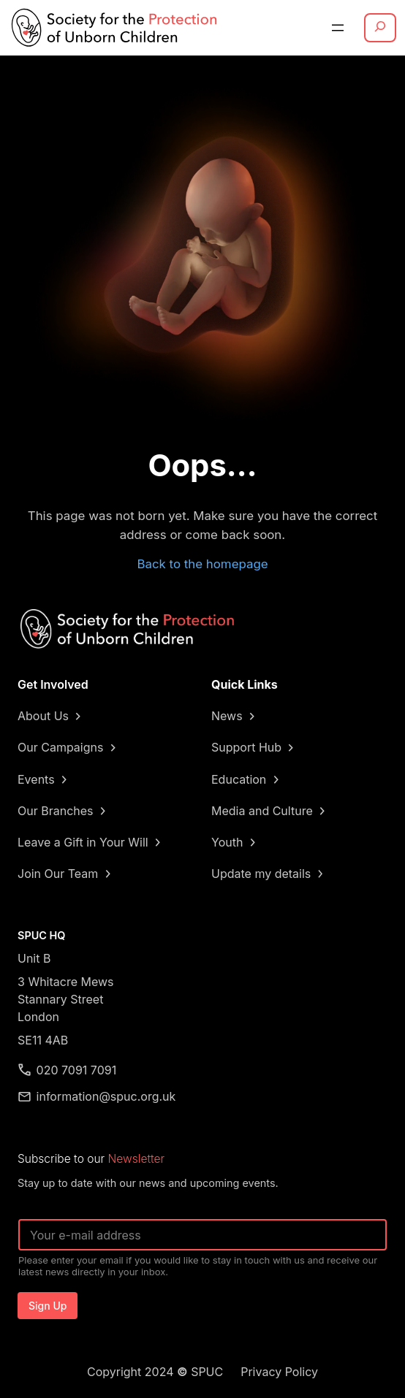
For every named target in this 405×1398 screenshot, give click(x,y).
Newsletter (136, 1159)
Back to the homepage (202, 564)
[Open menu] (338, 28)
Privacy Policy (279, 1371)
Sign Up (48, 1305)
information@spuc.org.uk (106, 1096)
